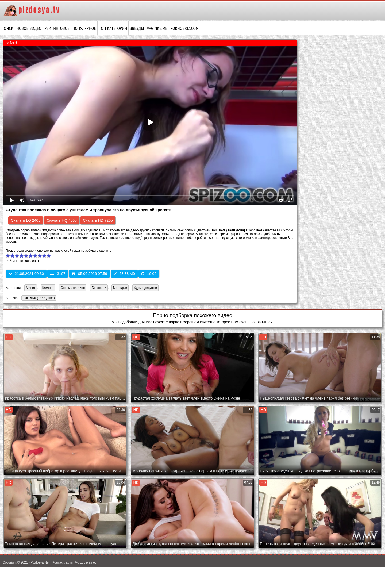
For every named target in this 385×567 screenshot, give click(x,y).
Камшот (48, 288)
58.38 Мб (124, 273)
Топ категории (113, 28)
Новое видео (29, 28)
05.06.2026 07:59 (89, 273)
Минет (30, 288)
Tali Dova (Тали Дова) (38, 298)
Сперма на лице (73, 288)
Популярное (84, 28)
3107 (57, 273)
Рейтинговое (57, 28)
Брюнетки (99, 288)
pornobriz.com (184, 28)
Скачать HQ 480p (61, 220)
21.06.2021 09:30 (26, 273)
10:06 (148, 273)
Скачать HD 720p (98, 220)
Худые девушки (145, 288)
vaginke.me (157, 28)
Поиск (7, 28)
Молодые (120, 288)
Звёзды (137, 28)
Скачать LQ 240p (25, 220)
